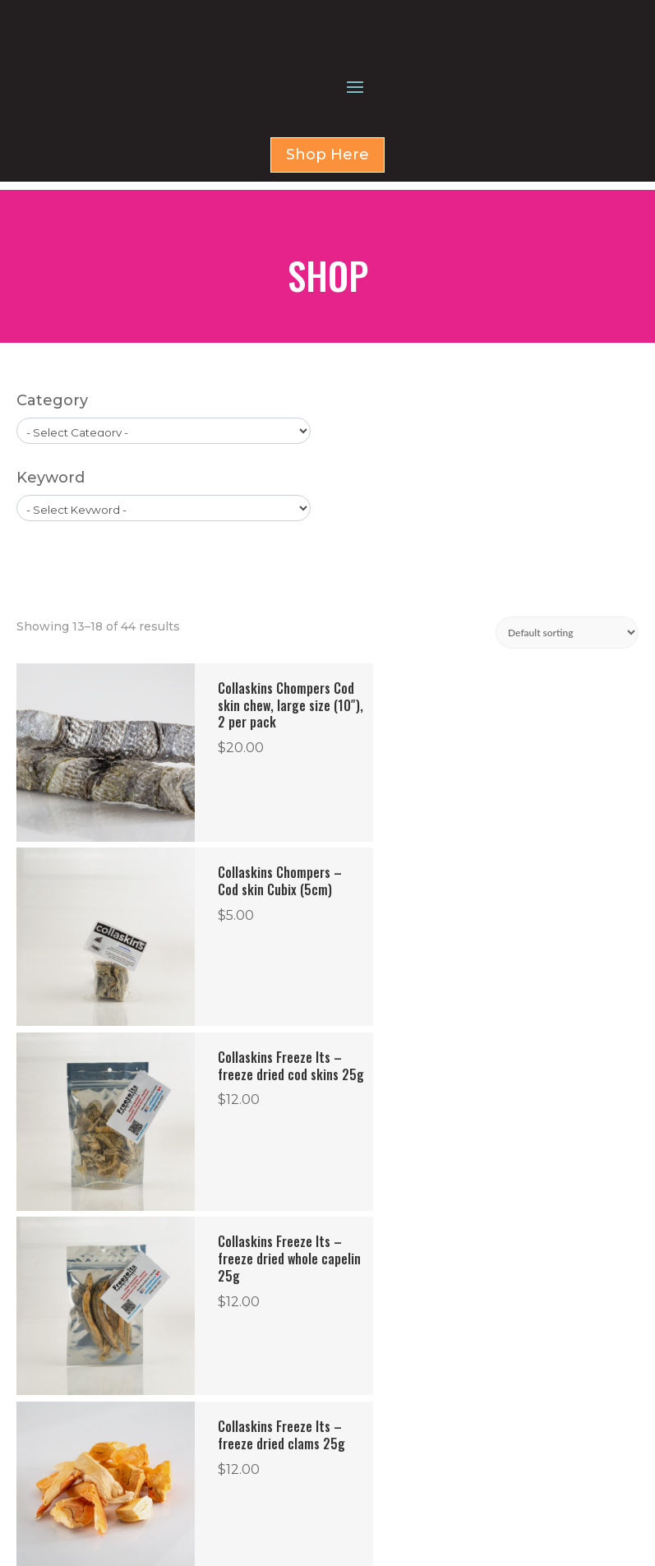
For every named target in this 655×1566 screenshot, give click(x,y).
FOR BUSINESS (399, 1414)
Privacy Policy (109, 1537)
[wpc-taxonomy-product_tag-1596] (163, 588)
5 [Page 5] (342, 1252)
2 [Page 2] (242, 1252)
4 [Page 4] (309, 1252)
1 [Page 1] (212, 1252)
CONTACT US (396, 1434)
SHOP (377, 1394)
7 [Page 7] (407, 1252)
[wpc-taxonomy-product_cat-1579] (163, 511)
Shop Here (327, 243)
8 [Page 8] (440, 1252)
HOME (378, 1375)
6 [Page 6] (374, 1252)
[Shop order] (567, 713)
